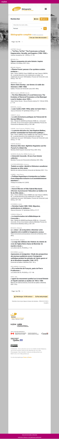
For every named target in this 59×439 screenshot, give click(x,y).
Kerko (30, 357)
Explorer (44, 19)
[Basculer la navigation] (46, 8)
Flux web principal (41, 296)
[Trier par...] (38, 37)
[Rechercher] (45, 28)
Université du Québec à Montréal (29, 434)
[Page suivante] (22, 41)
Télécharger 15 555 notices (23, 296)
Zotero (25, 357)
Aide (36, 19)
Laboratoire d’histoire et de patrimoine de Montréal (29, 437)
